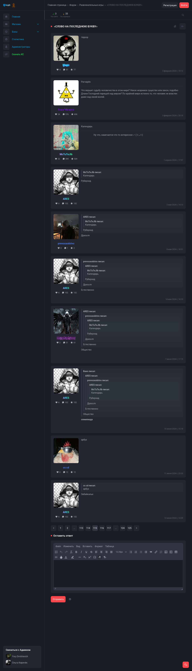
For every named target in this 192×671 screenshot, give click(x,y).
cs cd (66, 467)
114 (88, 528)
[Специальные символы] (95, 557)
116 (102, 528)
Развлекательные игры (91, 5)
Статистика (13, 39)
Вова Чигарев (66, 109)
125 (129, 528)
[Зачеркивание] (91, 552)
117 (109, 528)
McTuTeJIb (66, 154)
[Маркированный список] (131, 552)
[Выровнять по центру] (101, 552)
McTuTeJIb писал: (92, 172)
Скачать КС (13, 54)
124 (123, 528)
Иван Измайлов (66, 338)
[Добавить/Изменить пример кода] (56, 557)
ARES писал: (89, 217)
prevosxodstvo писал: (94, 261)
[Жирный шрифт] (76, 552)
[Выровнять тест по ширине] (111, 552)
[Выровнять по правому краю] (106, 552)
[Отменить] (61, 552)
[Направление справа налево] (105, 557)
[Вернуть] (66, 552)
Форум (72, 5)
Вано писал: (89, 371)
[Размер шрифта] (121, 552)
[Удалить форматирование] (71, 552)
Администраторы (16, 47)
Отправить (58, 599)
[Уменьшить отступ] (141, 552)
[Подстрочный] (85, 557)
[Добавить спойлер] (61, 557)
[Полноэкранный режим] (56, 552)
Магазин (12, 24)
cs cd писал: (89, 485)
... (74, 528)
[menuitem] (58, 546)
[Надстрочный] (90, 557)
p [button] (55, 589)
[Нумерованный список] (136, 552)
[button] (67, 557)
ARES (66, 198)
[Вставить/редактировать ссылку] (156, 552)
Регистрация (170, 5)
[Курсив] (81, 552)
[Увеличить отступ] (146, 552)
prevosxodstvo (66, 243)
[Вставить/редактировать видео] (171, 552)
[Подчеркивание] (86, 552)
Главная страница (57, 5)
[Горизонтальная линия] (80, 557)
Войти (184, 5)
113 (81, 528)
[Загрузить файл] (176, 552)
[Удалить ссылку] (161, 552)
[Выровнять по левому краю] (96, 552)
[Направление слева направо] (100, 557)
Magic (66, 65)
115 (95, 528)
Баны (10, 32)
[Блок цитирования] (151, 552)
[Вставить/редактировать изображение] (166, 552)
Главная (11, 17)
